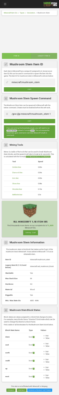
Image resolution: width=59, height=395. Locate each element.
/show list (30, 233)
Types (22, 13)
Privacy (11, 390)
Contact (21, 390)
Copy (29, 89)
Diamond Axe (17, 172)
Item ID (16, 56)
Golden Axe (16, 167)
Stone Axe (16, 184)
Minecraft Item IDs (10, 13)
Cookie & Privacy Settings (39, 390)
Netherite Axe (17, 195)
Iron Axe (15, 178)
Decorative (31, 13)
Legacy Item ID (44, 56)
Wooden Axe (17, 189)
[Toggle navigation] (5, 4)
